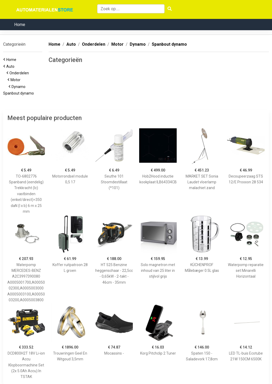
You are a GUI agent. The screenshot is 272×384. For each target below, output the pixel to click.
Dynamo (19, 87)
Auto (11, 66)
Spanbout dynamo (19, 93)
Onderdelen (19, 73)
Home (19, 24)
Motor (16, 80)
